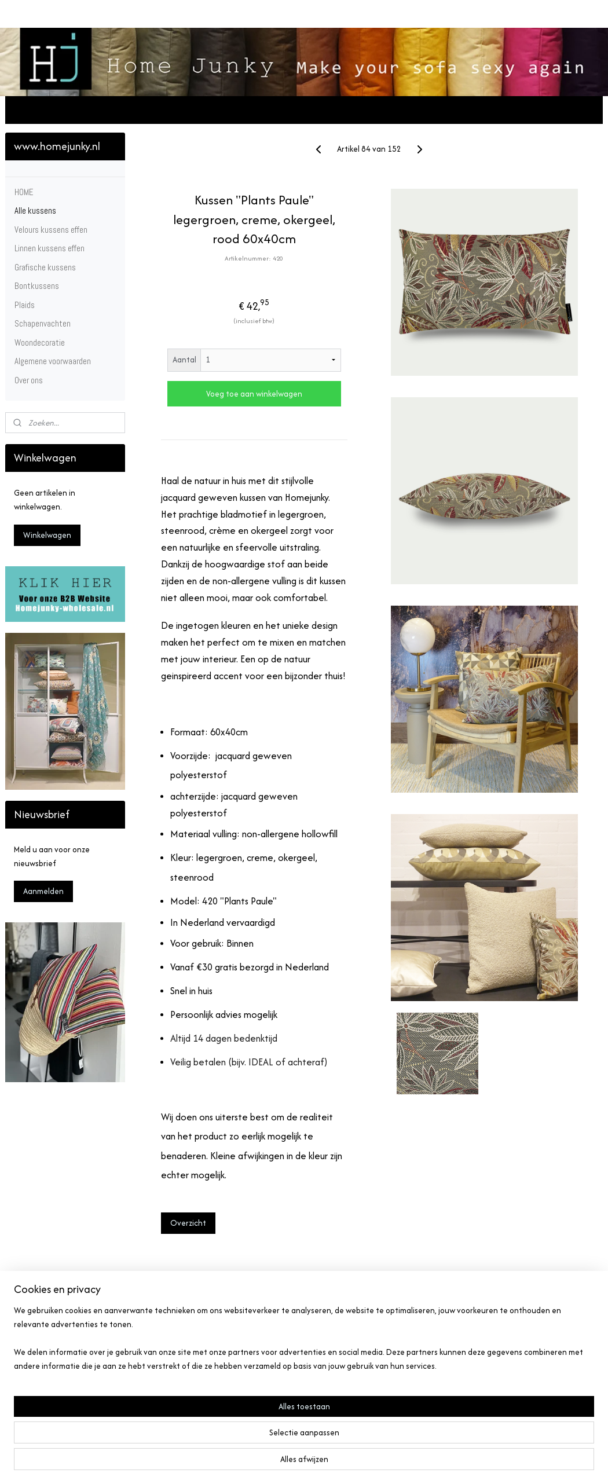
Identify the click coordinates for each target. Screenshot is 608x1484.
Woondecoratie (39, 342)
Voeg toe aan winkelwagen (254, 394)
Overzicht (188, 1223)
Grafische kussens (45, 267)
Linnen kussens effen (49, 248)
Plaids (24, 304)
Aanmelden (43, 891)
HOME (24, 191)
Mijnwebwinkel (419, 1463)
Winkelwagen (47, 535)
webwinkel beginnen (331, 1463)
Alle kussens (35, 210)
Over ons (28, 380)
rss (294, 1463)
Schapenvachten (42, 323)
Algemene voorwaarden (52, 361)
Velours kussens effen (50, 229)
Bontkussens (36, 285)
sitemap (274, 1463)
